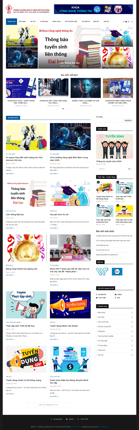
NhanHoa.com (103, 427)
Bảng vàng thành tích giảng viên (116, 66)
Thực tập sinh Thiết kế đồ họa (20, 326)
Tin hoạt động (115, 345)
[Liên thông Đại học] (69, 47)
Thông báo (115, 331)
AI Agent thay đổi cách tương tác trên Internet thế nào (21, 43)
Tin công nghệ (115, 341)
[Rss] (124, 298)
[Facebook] (123, 22)
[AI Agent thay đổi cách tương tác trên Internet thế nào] (22, 36)
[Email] (126, 22)
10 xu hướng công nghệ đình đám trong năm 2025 (113, 240)
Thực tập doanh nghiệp (115, 336)
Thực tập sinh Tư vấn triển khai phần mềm (124, 221)
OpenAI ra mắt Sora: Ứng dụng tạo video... (53, 102)
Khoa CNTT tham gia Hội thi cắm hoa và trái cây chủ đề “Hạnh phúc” (69, 270)
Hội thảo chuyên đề (115, 327)
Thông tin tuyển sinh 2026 (108, 161)
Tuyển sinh (44, 21)
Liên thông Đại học (70, 62)
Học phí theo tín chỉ (111, 44)
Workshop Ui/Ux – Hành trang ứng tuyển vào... (21, 102)
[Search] (132, 22)
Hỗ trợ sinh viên (71, 21)
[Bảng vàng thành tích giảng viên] (117, 58)
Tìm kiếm (99, 117)
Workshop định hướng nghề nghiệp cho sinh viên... (118, 102)
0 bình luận (75, 66)
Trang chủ (11, 21)
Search (128, 120)
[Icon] (104, 211)
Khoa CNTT (76, 427)
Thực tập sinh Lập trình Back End (103, 221)
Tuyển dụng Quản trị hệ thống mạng (23, 380)
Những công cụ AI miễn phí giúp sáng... (85, 102)
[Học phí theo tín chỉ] (117, 36)
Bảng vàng (56, 21)
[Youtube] (105, 298)
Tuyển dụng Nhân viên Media (64, 326)
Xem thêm (10, 173)
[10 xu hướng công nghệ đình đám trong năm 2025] (22, 58)
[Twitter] (128, 22)
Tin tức (33, 21)
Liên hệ (106, 21)
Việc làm (115, 355)
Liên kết (96, 21)
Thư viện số (86, 21)
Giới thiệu (22, 21)
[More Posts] (48, 405)
